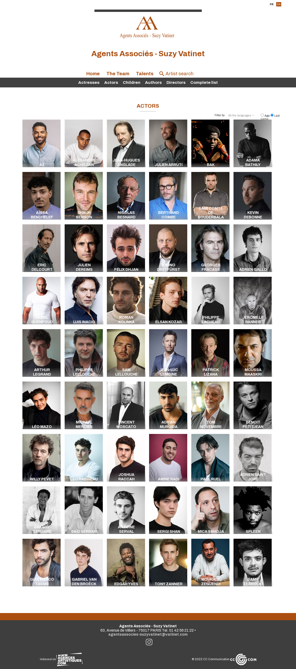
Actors (111, 82)
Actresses (88, 82)
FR (271, 4)
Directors (176, 82)
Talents (145, 73)
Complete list (204, 82)
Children (131, 82)
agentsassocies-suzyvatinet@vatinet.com (148, 634)
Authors (153, 82)
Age (265, 115)
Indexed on (61, 659)
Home (93, 73)
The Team (117, 73)
